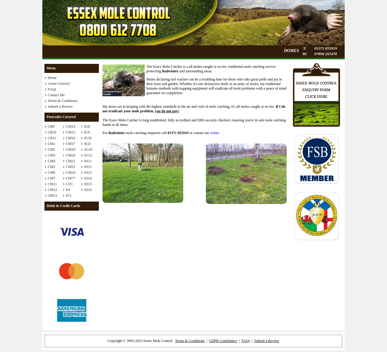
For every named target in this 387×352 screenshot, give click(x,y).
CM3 (51, 155)
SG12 (88, 155)
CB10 (52, 132)
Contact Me (56, 95)
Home (52, 78)
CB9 (51, 126)
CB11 (52, 138)
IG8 (87, 126)
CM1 (51, 144)
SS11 (88, 161)
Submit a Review (60, 106)
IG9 (87, 132)
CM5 (51, 167)
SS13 (88, 172)
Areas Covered (59, 83)
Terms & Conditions (62, 101)
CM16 (70, 138)
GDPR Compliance (223, 341)
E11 (69, 195)
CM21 (70, 161)
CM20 (70, 155)
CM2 (51, 149)
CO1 (69, 184)
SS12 (88, 167)
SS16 (88, 190)
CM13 (52, 195)
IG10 (88, 138)
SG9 (87, 144)
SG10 (88, 149)
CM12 (52, 190)
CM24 (70, 172)
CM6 (51, 172)
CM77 (70, 178)
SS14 (88, 178)
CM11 (52, 184)
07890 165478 (325, 53)
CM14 (70, 126)
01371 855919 (325, 48)
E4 (68, 190)
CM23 (70, 167)
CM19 (70, 149)
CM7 (51, 178)
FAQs (52, 89)
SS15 (88, 184)
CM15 (70, 132)
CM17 (70, 144)
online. (215, 133)
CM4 (51, 161)
